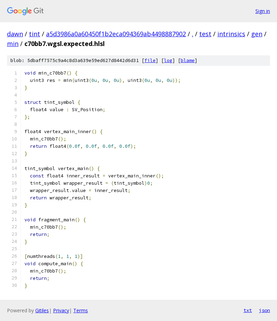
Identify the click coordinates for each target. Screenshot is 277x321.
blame (188, 60)
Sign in (262, 11)
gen (256, 34)
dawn (15, 34)
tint (34, 34)
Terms (80, 310)
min (12, 43)
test (205, 34)
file (150, 60)
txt (248, 310)
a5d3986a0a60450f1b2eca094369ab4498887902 (116, 34)
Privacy (61, 310)
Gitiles (42, 310)
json (264, 310)
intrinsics (231, 34)
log (168, 60)
